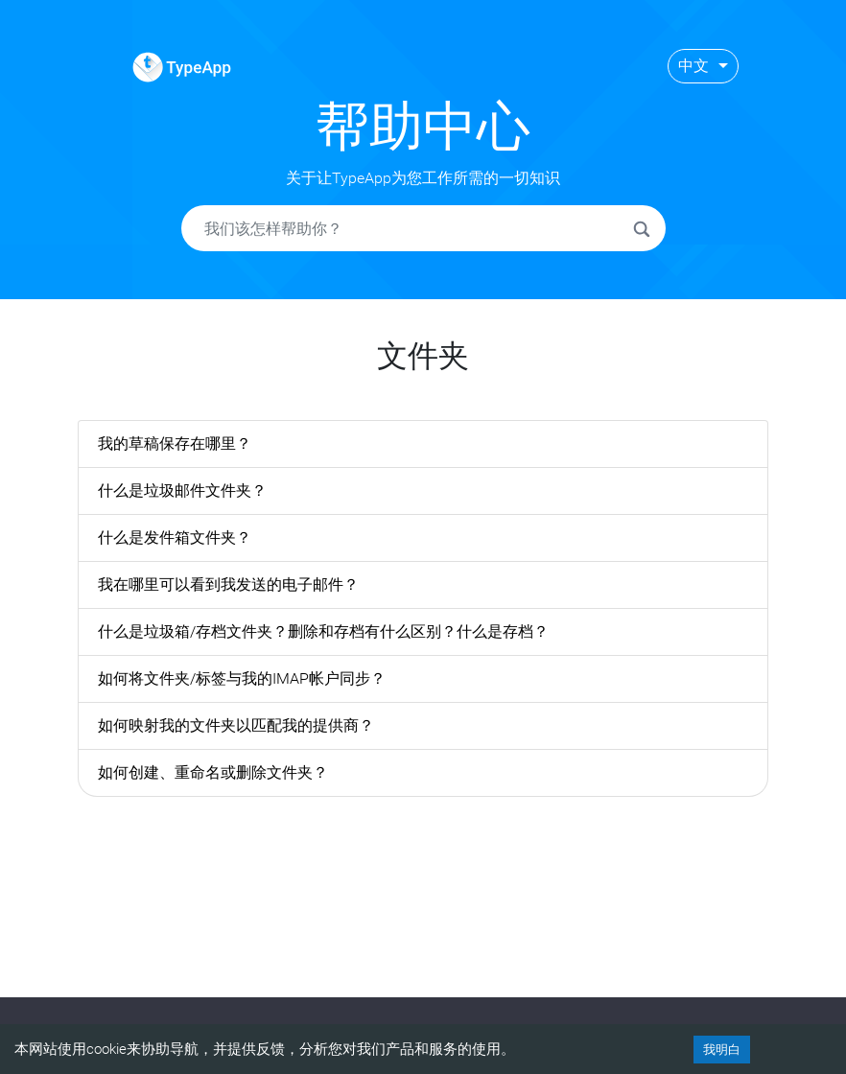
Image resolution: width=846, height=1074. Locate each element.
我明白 (721, 1049)
